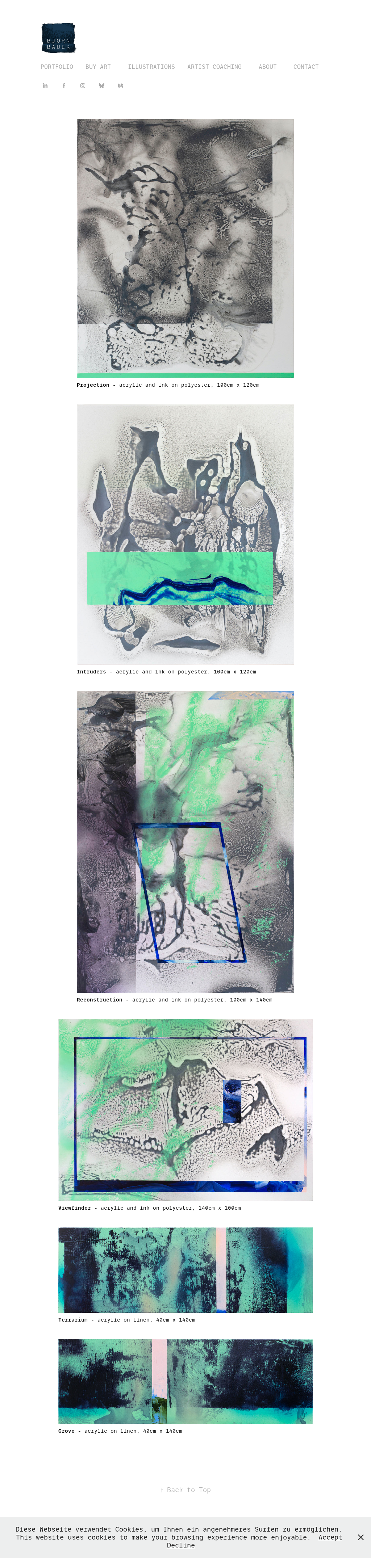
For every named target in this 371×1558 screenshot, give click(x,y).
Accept (330, 1537)
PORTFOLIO (57, 66)
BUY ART (98, 66)
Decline (181, 1545)
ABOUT (268, 66)
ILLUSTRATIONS (151, 66)
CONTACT (306, 66)
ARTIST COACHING (214, 66)
